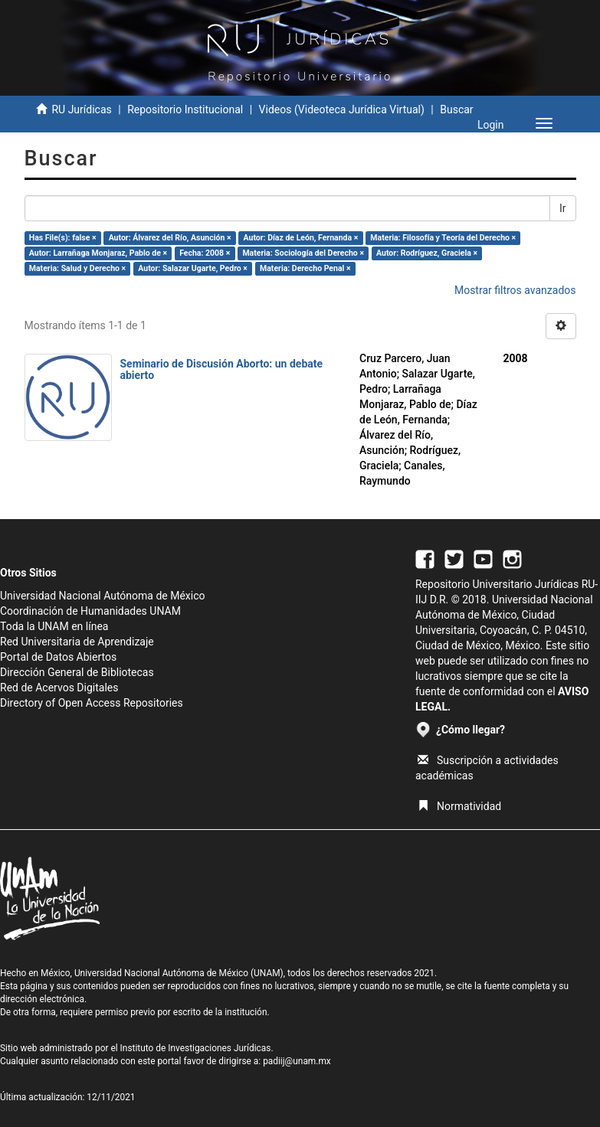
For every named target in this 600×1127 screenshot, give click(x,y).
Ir (562, 208)
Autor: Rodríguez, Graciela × (426, 253)
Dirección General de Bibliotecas (77, 672)
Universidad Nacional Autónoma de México (102, 596)
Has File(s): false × (63, 238)
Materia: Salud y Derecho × (77, 268)
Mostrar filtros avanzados (515, 290)
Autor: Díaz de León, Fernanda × (301, 238)
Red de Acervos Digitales (59, 687)
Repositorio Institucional (185, 109)
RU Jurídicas (81, 109)
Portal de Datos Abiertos (58, 657)
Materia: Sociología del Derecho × (303, 253)
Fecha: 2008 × (204, 253)
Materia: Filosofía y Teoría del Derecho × (443, 238)
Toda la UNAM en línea (54, 626)
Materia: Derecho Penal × (305, 268)
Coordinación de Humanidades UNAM (90, 611)
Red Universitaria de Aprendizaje (77, 641)
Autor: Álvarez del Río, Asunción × (170, 238)
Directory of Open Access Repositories (91, 703)
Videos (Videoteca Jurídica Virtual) (342, 109)
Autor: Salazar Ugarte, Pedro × (193, 268)
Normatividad (459, 806)
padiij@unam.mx (297, 1061)
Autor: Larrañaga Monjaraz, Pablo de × (98, 253)
